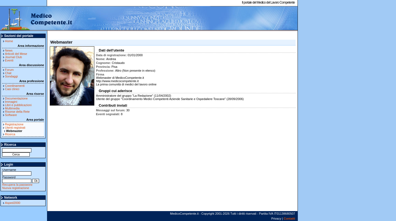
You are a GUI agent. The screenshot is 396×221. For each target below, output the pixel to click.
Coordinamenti (15, 85)
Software (11, 115)
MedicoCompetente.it (36, 18)
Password (16, 179)
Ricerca (10, 134)
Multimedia (12, 108)
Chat (8, 73)
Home (9, 41)
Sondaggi (11, 76)
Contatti (289, 218)
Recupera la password (17, 184)
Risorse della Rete (17, 111)
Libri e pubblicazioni (18, 105)
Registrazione (14, 124)
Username (16, 171)
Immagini (11, 101)
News (9, 50)
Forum (9, 69)
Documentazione (16, 98)
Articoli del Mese (16, 53)
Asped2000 (12, 202)
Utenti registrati (15, 127)
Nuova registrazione (15, 188)
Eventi (9, 60)
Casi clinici (12, 89)
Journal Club (13, 57)
